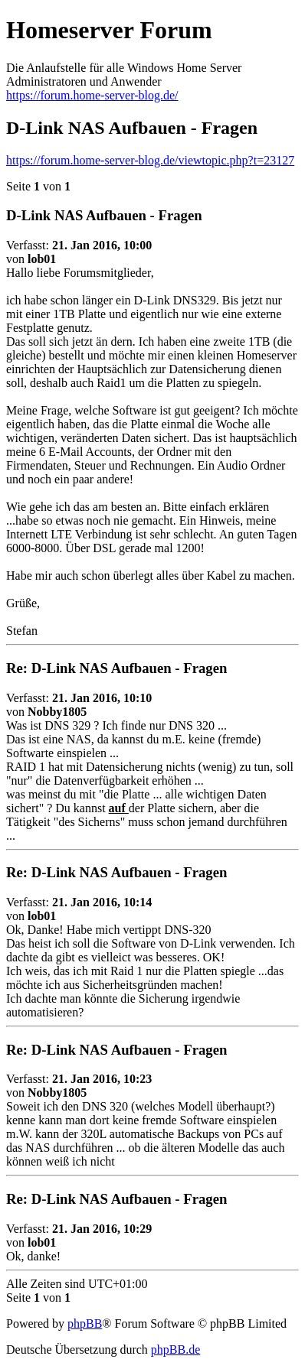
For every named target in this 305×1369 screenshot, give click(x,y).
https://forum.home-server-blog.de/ (92, 95)
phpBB (84, 1323)
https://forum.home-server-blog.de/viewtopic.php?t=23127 (150, 160)
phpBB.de (175, 1349)
